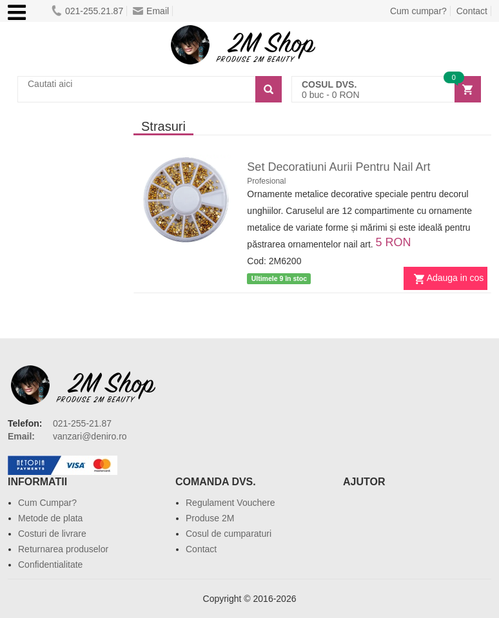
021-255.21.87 (87, 11)
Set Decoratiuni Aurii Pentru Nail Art (338, 166)
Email (151, 11)
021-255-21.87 (82, 423)
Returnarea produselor (63, 549)
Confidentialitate (50, 564)
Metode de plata (50, 518)
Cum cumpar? (418, 11)
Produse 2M (210, 518)
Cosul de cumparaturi (228, 533)
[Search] (268, 89)
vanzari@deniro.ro (90, 436)
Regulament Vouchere (230, 502)
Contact (471, 11)
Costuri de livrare (52, 533)
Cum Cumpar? (47, 502)
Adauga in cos (455, 278)
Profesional (266, 181)
